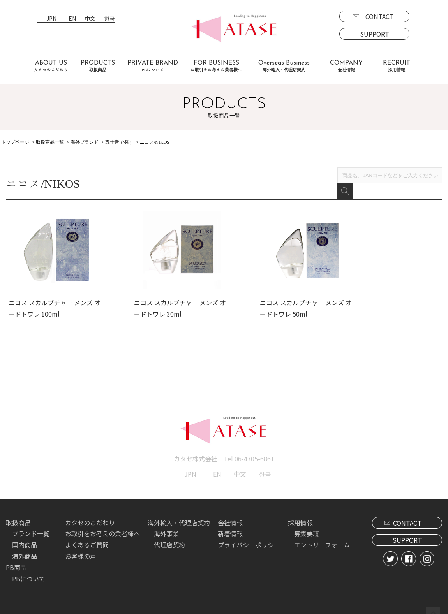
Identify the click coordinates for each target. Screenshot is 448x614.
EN (72, 19)
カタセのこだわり (90, 513)
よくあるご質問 (87, 536)
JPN (51, 19)
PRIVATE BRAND (152, 66)
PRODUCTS (97, 66)
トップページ (15, 142)
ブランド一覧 (30, 525)
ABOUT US (51, 66)
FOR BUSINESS (216, 66)
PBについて (28, 569)
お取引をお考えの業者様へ (102, 525)
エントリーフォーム (322, 536)
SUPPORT (374, 34)
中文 (90, 19)
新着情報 (230, 525)
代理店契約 (169, 536)
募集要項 (306, 525)
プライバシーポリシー (249, 536)
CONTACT (379, 16)
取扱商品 (18, 513)
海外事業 (166, 525)
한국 (109, 19)
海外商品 (24, 547)
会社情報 (230, 513)
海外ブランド (85, 142)
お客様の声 (80, 547)
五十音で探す (119, 142)
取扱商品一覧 (50, 142)
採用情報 (300, 513)
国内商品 (24, 536)
